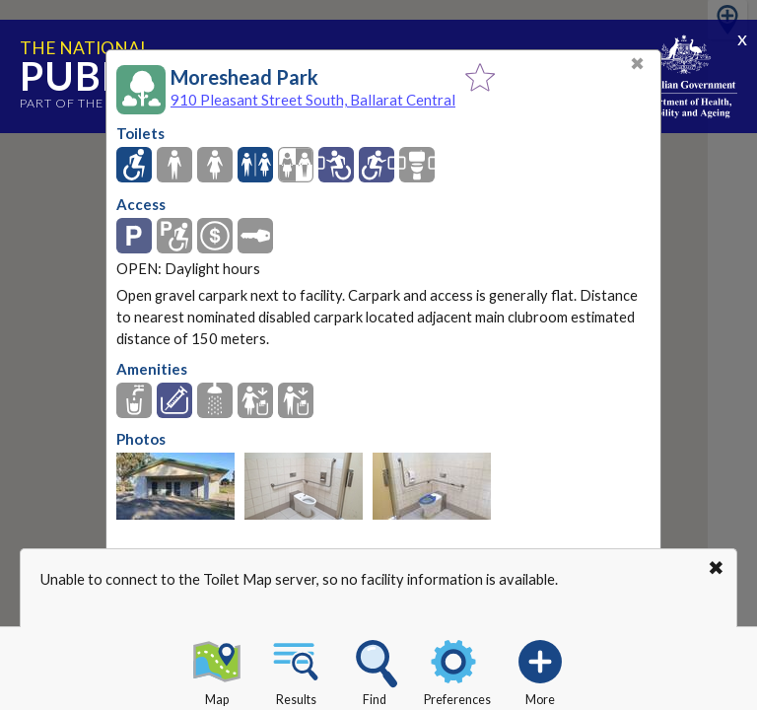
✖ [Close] (637, 63)
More (540, 669)
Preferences (457, 669)
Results (295, 669)
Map (216, 669)
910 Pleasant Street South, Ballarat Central (313, 99)
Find (374, 669)
